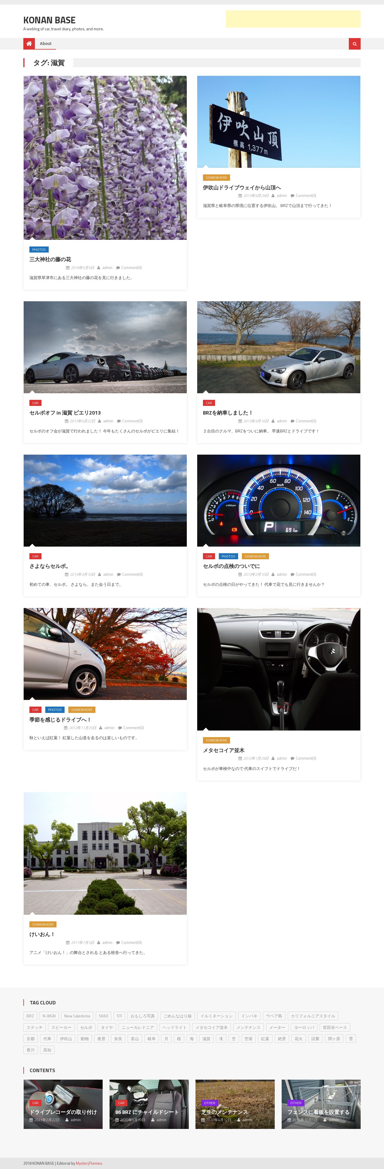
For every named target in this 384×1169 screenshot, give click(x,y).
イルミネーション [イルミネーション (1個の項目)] (216, 1016)
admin (107, 267)
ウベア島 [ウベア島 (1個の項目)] (274, 1016)
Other (209, 1103)
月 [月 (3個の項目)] (166, 1039)
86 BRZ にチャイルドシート (147, 1112)
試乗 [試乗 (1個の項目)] (315, 1039)
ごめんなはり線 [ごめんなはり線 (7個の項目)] (177, 1016)
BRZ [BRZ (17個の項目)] (30, 1016)
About (45, 43)
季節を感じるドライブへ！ (60, 720)
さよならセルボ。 (50, 566)
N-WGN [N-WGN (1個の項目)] (49, 1016)
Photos (39, 249)
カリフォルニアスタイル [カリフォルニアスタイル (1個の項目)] (313, 1016)
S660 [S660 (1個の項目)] (103, 1016)
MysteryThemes (89, 1163)
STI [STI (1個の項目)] (119, 1016)
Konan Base (49, 20)
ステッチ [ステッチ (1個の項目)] (35, 1027)
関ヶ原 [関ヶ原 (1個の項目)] (334, 1039)
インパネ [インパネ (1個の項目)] (249, 1016)
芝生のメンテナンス (224, 1112)
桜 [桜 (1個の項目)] (179, 1039)
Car (35, 403)
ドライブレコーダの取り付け (63, 1112)
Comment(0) (131, 267)
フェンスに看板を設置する (318, 1112)
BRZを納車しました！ (228, 413)
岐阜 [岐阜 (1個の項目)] (152, 1039)
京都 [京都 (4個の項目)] (31, 1039)
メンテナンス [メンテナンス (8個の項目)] (248, 1027)
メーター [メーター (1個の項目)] (277, 1027)
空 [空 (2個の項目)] (234, 1039)
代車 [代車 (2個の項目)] (47, 1039)
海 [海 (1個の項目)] (192, 1039)
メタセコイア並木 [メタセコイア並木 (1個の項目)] (211, 1027)
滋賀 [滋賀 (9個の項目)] (206, 1039)
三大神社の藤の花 (50, 259)
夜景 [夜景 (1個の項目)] (101, 1039)
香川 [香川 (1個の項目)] (31, 1050)
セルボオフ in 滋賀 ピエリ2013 (65, 413)
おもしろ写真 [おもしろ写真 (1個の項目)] (143, 1016)
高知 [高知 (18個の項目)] (47, 1050)
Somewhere (216, 177)
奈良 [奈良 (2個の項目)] (118, 1039)
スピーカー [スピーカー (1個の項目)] (61, 1027)
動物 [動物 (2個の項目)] (85, 1039)
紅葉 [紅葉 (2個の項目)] (265, 1039)
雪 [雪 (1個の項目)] (351, 1039)
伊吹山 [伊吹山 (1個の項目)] (66, 1039)
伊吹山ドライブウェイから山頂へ (242, 187)
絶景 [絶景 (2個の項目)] (282, 1039)
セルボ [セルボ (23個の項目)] (86, 1027)
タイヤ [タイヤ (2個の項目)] (107, 1027)
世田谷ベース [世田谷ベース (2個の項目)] (335, 1027)
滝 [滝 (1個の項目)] (221, 1039)
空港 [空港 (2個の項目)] (248, 1039)
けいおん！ (42, 934)
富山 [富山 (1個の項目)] (135, 1039)
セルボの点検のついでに (231, 566)
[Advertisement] (293, 19)
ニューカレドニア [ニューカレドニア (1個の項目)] (138, 1027)
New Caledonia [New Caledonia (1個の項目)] (77, 1016)
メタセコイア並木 (223, 750)
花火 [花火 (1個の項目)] (299, 1039)
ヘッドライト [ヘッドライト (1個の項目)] (175, 1027)
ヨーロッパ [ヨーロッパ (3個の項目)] (304, 1027)
